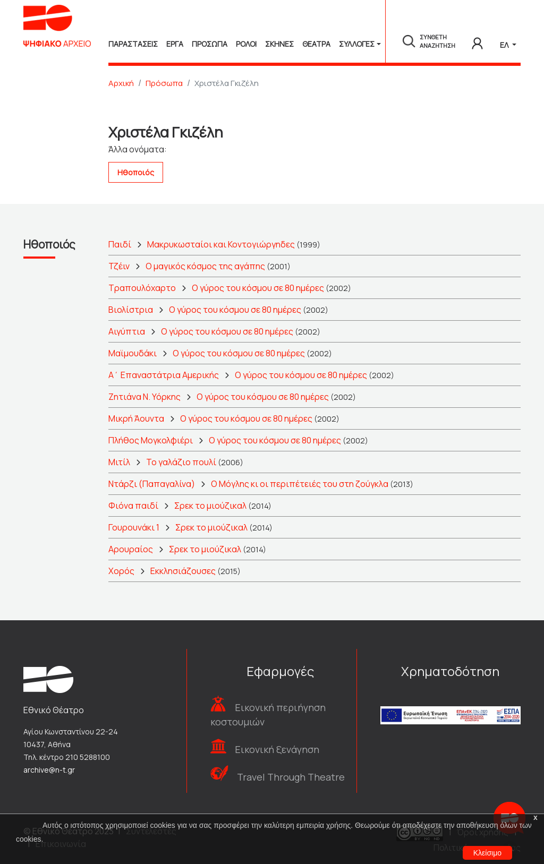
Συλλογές (357, 44)
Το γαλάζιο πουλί (181, 462)
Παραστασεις (133, 44)
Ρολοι (246, 44)
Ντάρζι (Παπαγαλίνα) (151, 484)
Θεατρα (316, 44)
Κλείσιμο (487, 853)
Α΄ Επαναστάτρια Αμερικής (163, 375)
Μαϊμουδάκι (132, 353)
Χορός (121, 571)
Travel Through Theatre (291, 777)
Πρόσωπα (164, 83)
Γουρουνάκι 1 (133, 527)
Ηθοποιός (135, 172)
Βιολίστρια (130, 309)
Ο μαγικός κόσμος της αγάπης (205, 266)
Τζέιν (119, 266)
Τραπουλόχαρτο (142, 288)
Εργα (174, 44)
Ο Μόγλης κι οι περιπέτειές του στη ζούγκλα (299, 484)
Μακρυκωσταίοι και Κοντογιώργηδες (221, 244)
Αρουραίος (130, 549)
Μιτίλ (119, 462)
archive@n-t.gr (49, 770)
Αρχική (121, 83)
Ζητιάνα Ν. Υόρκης (144, 397)
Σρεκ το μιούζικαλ (210, 505)
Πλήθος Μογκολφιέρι (150, 440)
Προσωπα (209, 44)
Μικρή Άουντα (136, 418)
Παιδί (119, 244)
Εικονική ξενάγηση (277, 749)
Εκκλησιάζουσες (183, 571)
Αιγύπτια (126, 331)
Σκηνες (279, 44)
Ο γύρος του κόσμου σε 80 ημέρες (258, 288)
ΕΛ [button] (505, 45)
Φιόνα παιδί (133, 505)
